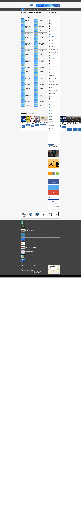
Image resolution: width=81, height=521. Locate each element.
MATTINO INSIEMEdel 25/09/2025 (41, 81)
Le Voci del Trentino (52, 46)
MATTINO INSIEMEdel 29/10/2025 (27, 40)
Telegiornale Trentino (52, 20)
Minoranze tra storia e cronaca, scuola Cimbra (54, 52)
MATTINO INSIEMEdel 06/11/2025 (27, 30)
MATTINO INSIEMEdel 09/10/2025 (41, 64)
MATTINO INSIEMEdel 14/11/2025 (27, 20)
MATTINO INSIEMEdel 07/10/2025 (41, 68)
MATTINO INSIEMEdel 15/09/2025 (41, 95)
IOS (53, 173)
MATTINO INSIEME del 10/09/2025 (41, 102)
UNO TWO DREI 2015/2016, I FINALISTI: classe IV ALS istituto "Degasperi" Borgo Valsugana (53, 146)
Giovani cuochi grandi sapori (53, 78)
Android (57, 173)
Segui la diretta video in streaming (53, 154)
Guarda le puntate (23, 126)
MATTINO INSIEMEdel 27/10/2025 (27, 44)
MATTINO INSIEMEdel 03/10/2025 (41, 71)
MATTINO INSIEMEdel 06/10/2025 (27, 71)
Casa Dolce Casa (52, 75)
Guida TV (38, 9)
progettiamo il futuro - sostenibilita (54, 58)
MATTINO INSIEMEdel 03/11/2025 (41, 33)
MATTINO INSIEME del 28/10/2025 (41, 40)
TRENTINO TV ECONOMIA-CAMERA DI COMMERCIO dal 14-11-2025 (34, 234)
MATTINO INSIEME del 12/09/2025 (27, 98)
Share (41, 9)
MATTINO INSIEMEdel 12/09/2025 (41, 98)
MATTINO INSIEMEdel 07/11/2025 (41, 27)
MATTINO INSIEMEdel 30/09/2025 (27, 78)
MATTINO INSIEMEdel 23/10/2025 (27, 47)
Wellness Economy (52, 99)
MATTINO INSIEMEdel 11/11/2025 (41, 23)
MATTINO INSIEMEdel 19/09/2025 (41, 88)
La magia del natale (52, 125)
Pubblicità (44, 9)
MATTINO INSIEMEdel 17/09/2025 (41, 91)
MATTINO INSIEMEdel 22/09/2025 (27, 88)
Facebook (53, 181)
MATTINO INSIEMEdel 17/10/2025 (27, 54)
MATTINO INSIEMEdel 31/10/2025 (27, 37)
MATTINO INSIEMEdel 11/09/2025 (27, 102)
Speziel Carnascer (52, 61)
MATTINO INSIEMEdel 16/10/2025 (41, 54)
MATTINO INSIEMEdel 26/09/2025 (27, 81)
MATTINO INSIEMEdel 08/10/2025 (27, 68)
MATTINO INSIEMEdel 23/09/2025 (41, 85)
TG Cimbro (51, 31)
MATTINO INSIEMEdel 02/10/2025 (27, 74)
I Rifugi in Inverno (52, 81)
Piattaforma (29, 9)
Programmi (34, 9)
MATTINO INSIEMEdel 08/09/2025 (41, 105)
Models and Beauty (52, 87)
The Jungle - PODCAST (52, 93)
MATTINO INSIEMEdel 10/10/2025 (27, 64)
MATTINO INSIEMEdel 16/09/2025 (27, 95)
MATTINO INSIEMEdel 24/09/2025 (27, 85)
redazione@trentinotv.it (38, 272)
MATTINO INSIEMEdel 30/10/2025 (41, 37)
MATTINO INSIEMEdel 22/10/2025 (41, 47)
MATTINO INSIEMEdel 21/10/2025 (27, 50)
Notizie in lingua (52, 26)
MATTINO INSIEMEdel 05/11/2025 (41, 30)
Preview (51, 113)
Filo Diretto (51, 40)
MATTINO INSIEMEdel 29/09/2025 (41, 78)
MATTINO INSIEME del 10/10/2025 (41, 61)
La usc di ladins (51, 43)
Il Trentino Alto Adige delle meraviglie (54, 84)
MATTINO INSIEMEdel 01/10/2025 (41, 74)
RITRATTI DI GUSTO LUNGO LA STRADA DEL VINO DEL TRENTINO (54, 90)
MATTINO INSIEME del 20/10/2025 (41, 50)
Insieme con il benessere (53, 107)
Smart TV (50, 173)
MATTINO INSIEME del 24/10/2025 (41, 44)
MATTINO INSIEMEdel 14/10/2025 (41, 57)
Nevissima (51, 110)
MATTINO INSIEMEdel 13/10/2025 (27, 61)
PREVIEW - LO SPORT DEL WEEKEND (30, 226)
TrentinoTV (51, 128)
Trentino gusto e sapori (52, 96)
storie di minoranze (52, 64)
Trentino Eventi (51, 23)
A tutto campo (51, 104)
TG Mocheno (51, 34)
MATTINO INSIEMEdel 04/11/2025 (27, 33)
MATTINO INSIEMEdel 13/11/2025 (41, 20)
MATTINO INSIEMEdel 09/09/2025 (27, 105)
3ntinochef (51, 69)
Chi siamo (25, 9)
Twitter (53, 186)
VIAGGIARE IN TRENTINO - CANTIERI (30, 230)
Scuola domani (52, 29)
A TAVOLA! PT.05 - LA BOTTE (29, 251)
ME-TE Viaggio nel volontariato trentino (54, 49)
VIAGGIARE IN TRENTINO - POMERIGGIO (30, 247)
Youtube (53, 192)
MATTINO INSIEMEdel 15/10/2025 (27, 57)
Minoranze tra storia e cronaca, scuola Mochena (54, 55)
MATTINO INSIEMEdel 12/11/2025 (27, 23)
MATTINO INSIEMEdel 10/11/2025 (27, 27)
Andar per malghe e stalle (53, 72)
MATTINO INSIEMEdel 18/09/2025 (27, 91)
